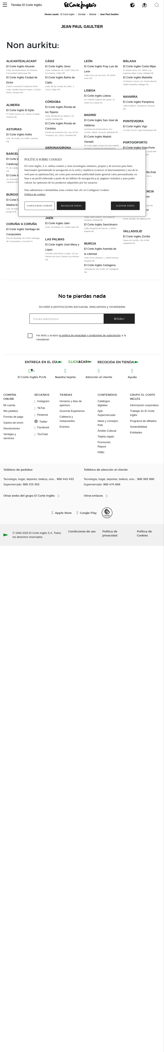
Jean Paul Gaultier (82, 26)
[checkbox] (30, 335)
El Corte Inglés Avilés (19, 134)
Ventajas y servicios (9, 436)
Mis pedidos (10, 411)
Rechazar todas (71, 206)
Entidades (136, 432)
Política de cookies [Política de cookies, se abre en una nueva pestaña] (35, 194)
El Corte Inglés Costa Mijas (139, 66)
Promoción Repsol (104, 444)
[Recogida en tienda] (118, 362)
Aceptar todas (125, 206)
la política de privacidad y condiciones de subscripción (90, 335)
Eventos (64, 426)
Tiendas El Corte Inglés (26, 5)
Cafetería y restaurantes (67, 418)
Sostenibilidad (138, 426)
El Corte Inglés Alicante (20, 66)
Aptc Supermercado (107, 413)
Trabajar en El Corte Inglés (142, 413)
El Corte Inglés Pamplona (138, 101)
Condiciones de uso (82, 531)
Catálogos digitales (104, 403)
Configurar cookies (39, 206)
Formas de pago (13, 416)
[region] (82, 183)
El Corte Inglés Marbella (137, 77)
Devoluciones (11, 428)
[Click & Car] (80, 362)
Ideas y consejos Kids (108, 423)
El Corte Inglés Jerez (58, 66)
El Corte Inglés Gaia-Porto (139, 147)
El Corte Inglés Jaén (57, 223)
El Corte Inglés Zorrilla (136, 236)
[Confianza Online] (107, 512)
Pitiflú (101, 452)
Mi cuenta (9, 405)
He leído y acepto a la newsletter (81, 337)
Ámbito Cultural (107, 430)
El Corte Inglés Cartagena (100, 265)
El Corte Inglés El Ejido (20, 110)
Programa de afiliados (143, 421)
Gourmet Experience (72, 411)
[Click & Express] (44, 362)
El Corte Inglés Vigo (135, 126)
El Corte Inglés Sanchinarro (101, 224)
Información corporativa (144, 405)
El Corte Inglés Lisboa (97, 95)
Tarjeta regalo (106, 436)
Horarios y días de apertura (71, 403)
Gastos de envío (13, 422)
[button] (5, 5)
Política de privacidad (109, 533)
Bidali (119, 319)
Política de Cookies (144, 533)
